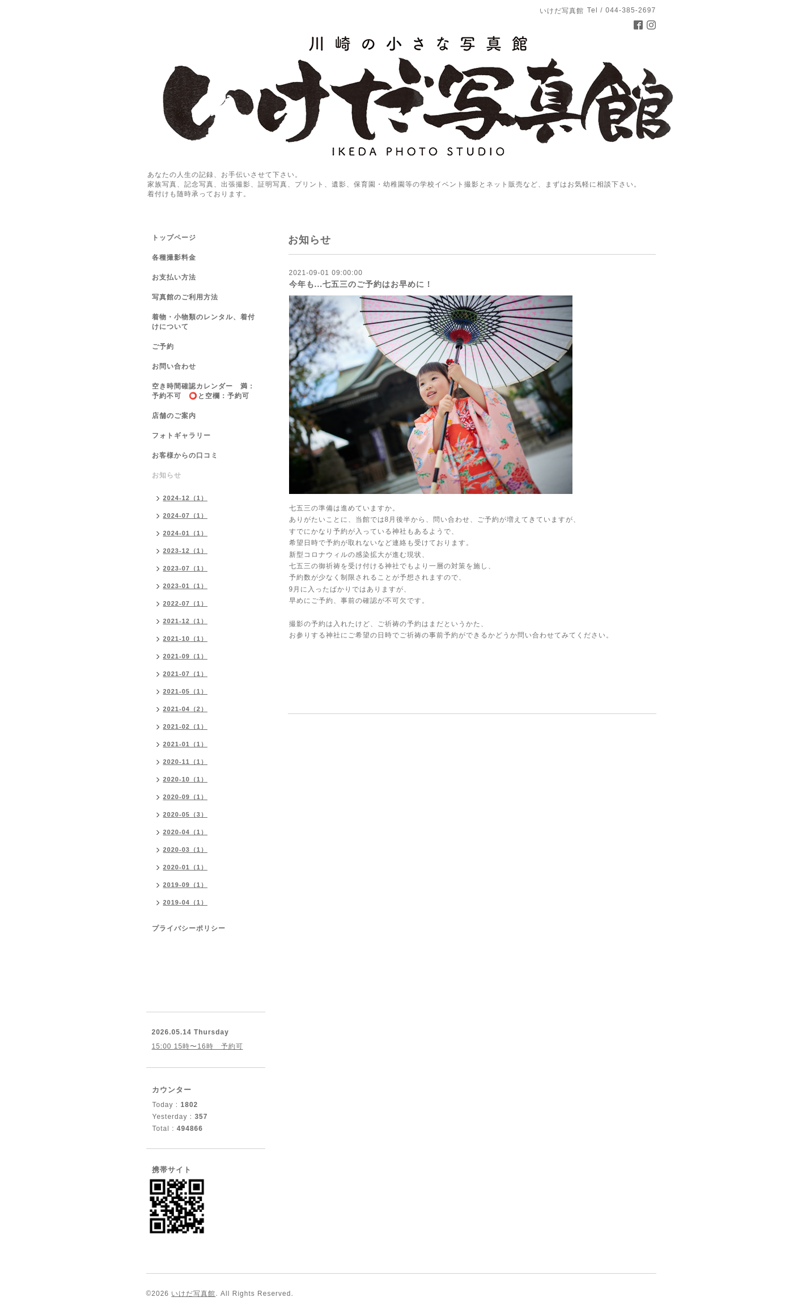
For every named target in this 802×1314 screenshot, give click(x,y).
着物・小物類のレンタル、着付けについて (203, 322)
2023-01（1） (185, 585)
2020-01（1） (185, 867)
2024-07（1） (185, 515)
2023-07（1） (185, 568)
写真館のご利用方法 (185, 297)
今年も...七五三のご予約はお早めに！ (361, 284)
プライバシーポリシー (189, 928)
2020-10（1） (185, 779)
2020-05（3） (185, 814)
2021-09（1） (185, 656)
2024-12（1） (185, 498)
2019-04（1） (185, 902)
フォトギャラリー (181, 436)
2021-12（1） (185, 621)
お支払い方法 (174, 277)
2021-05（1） (185, 691)
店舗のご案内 (174, 416)
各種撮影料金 (174, 257)
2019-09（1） (185, 884)
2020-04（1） (185, 832)
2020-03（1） (185, 849)
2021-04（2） (185, 708)
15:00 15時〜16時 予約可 (197, 1046)
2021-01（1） (185, 744)
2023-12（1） (185, 550)
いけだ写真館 (193, 1294)
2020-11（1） (185, 761)
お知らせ (166, 475)
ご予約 (163, 346)
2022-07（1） (185, 603)
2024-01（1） (185, 533)
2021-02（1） (185, 726)
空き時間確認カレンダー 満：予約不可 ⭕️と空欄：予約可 (203, 391)
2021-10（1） (185, 638)
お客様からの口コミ (185, 455)
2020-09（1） (185, 796)
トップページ (174, 238)
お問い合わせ (174, 366)
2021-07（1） (185, 673)
